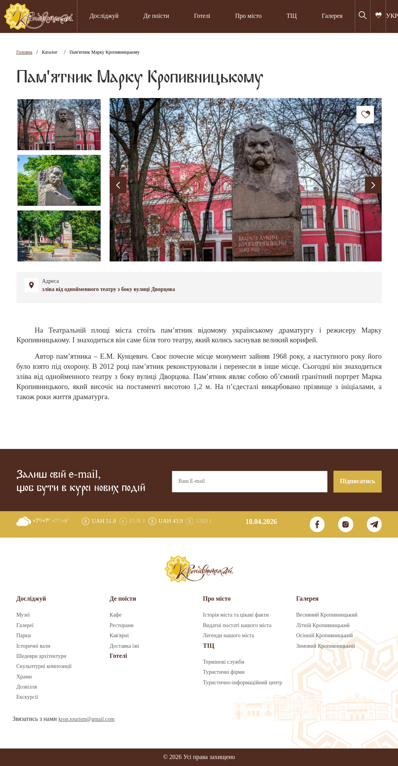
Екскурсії (27, 697)
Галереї (24, 625)
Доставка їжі (124, 646)
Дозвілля (26, 687)
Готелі (202, 16)
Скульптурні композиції (44, 666)
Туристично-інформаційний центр (242, 683)
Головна (24, 52)
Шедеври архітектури (41, 656)
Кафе (116, 615)
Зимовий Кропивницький (325, 646)
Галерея (332, 16)
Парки (23, 636)
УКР (392, 16)
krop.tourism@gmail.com (86, 719)
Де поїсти (156, 16)
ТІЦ (291, 16)
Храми (24, 677)
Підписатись (357, 481)
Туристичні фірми (223, 672)
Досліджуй (104, 16)
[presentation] (118, 185)
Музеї (23, 615)
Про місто (248, 16)
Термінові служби (223, 662)
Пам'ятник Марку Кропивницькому (105, 52)
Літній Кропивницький (322, 625)
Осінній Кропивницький (324, 636)
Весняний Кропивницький (327, 615)
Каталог (50, 52)
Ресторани (122, 625)
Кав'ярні (119, 636)
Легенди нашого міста (228, 636)
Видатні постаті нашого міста (237, 625)
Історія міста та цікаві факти (236, 615)
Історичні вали (33, 646)
